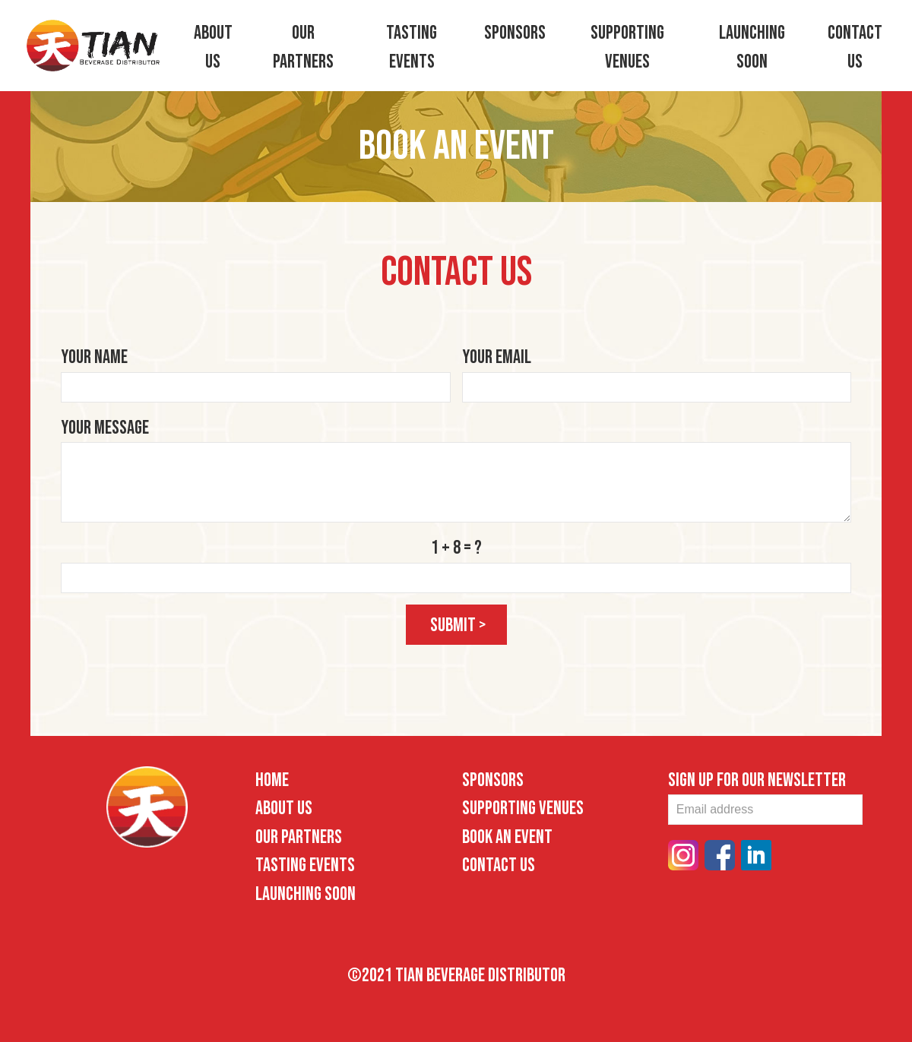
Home (272, 778)
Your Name (94, 356)
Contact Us (498, 864)
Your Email (496, 356)
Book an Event (507, 835)
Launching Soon (305, 892)
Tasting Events (305, 864)
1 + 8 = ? (456, 546)
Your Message (105, 425)
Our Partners (298, 835)
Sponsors (515, 33)
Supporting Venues (523, 807)
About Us (283, 807)
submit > (458, 623)
